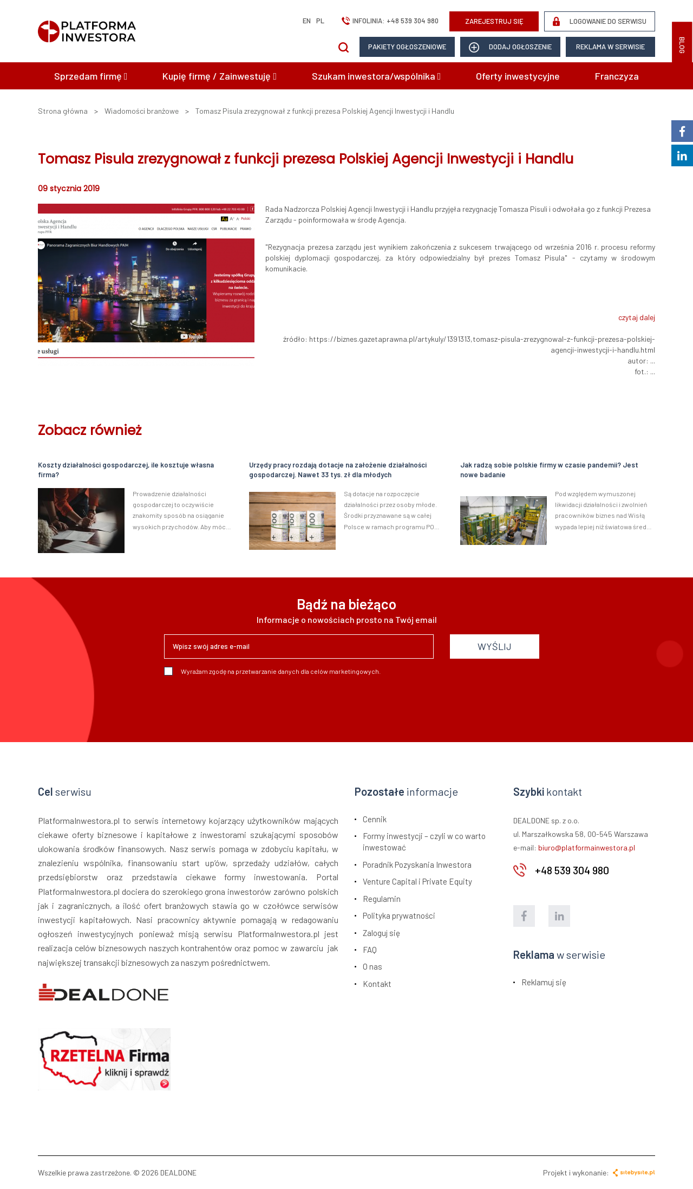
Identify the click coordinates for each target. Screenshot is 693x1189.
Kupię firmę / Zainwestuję (219, 76)
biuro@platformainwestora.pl (586, 847)
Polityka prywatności (399, 915)
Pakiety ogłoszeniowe (407, 46)
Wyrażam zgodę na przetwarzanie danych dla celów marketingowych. (272, 671)
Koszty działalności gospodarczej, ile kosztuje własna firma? (126, 469)
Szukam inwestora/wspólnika (376, 76)
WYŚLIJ (495, 646)
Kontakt (377, 984)
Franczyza (617, 76)
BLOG (682, 45)
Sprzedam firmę (91, 76)
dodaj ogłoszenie (510, 47)
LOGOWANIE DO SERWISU (599, 21)
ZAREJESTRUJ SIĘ (494, 21)
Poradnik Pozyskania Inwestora (417, 864)
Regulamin (382, 899)
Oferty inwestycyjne (518, 76)
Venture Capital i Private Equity (417, 881)
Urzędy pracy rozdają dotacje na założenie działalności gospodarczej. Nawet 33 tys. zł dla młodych (338, 469)
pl (320, 20)
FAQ (370, 949)
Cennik (375, 819)
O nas (372, 966)
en (307, 20)
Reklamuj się (543, 982)
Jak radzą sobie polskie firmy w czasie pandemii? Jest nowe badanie (549, 469)
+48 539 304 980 (413, 20)
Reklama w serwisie (610, 46)
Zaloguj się (381, 933)
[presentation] (246, 705)
